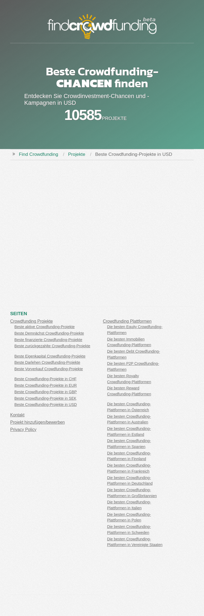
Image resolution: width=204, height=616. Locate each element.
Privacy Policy (23, 429)
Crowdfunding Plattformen (127, 321)
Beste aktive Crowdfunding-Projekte (44, 327)
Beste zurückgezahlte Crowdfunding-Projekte (52, 346)
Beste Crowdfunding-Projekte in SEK (45, 398)
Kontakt (17, 415)
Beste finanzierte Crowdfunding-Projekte (48, 340)
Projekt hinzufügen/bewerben (37, 422)
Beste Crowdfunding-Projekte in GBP (45, 392)
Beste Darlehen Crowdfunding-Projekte (47, 362)
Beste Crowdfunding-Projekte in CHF (45, 379)
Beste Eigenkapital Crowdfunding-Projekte (49, 356)
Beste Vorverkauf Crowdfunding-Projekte (48, 369)
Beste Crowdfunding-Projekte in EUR (45, 385)
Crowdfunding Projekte (31, 321)
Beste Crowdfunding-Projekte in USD (45, 404)
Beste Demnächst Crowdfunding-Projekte (49, 333)
